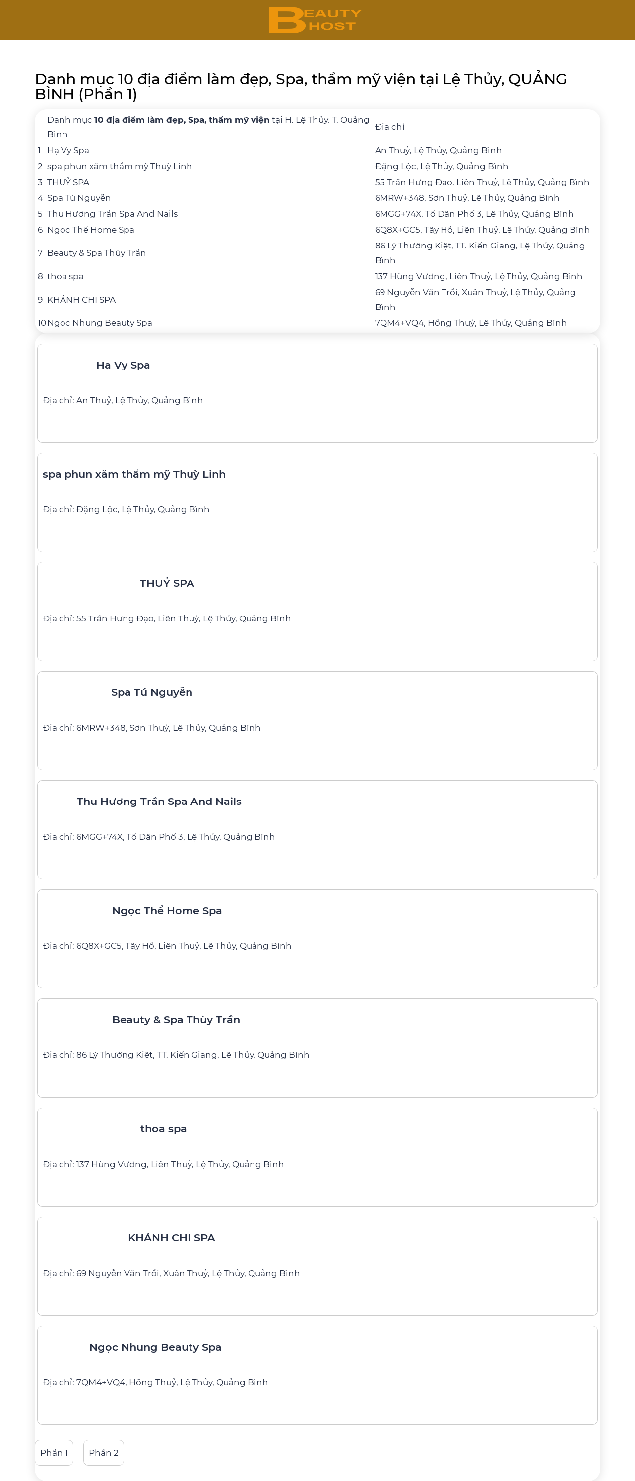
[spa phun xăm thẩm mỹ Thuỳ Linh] (317, 487)
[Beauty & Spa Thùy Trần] (317, 1033)
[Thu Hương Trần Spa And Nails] (317, 815)
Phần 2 (104, 1453)
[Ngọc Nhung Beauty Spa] (317, 1360)
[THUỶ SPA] (317, 596)
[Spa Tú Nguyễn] (317, 706)
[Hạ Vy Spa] (317, 378)
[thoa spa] (317, 1142)
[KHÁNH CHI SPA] (317, 1251)
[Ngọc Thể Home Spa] (317, 924)
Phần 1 (54, 1453)
